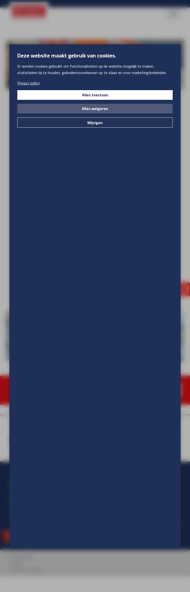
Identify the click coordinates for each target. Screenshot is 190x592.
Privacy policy (28, 83)
